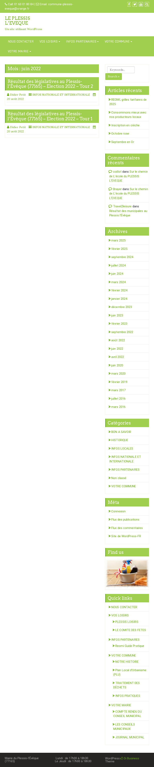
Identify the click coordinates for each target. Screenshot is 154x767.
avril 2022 (117, 357)
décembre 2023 (121, 307)
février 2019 (119, 382)
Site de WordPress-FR (126, 536)
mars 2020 (118, 373)
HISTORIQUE (119, 440)
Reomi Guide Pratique (129, 646)
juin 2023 (117, 315)
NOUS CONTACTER (20, 41)
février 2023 (119, 323)
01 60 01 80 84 (23, 4)
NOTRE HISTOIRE (127, 662)
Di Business (130, 758)
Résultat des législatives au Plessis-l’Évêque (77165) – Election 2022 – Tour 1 (49, 116)
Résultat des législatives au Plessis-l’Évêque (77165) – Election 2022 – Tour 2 (50, 84)
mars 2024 (118, 282)
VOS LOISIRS (49, 41)
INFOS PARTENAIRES (81, 41)
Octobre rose (120, 133)
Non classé (118, 478)
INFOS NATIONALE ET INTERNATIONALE (61, 94)
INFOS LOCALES (122, 448)
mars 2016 (118, 407)
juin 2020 (117, 365)
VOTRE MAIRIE (18, 51)
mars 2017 (118, 390)
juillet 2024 (118, 265)
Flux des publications (125, 519)
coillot (117, 171)
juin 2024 (117, 274)
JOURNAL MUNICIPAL (129, 737)
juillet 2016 (118, 398)
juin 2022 (117, 349)
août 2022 (118, 340)
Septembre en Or (122, 142)
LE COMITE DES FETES (130, 630)
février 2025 (119, 249)
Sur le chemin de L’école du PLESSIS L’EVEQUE (128, 176)
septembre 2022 (122, 332)
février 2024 (119, 290)
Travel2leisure (122, 206)
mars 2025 (118, 240)
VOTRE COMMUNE (117, 41)
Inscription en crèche (125, 125)
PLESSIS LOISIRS (126, 622)
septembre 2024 (122, 257)
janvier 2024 (119, 299)
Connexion (118, 511)
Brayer (117, 189)
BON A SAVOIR (121, 432)
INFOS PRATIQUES (127, 696)
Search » (113, 76)
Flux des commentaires (127, 528)
